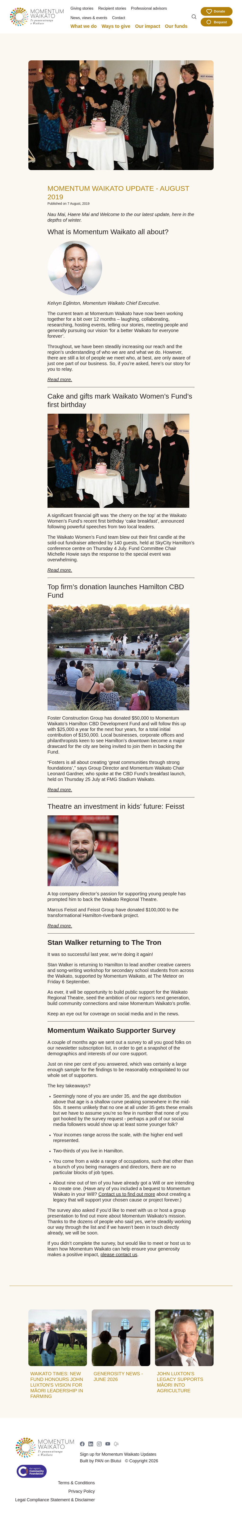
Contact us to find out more (126, 1194)
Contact (118, 18)
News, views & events (88, 18)
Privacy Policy (81, 1491)
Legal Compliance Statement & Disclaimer (55, 1499)
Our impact (147, 26)
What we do (83, 26)
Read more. (60, 379)
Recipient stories (112, 8)
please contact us (118, 1254)
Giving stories (81, 8)
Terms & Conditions (76, 1482)
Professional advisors (149, 8)
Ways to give (116, 26)
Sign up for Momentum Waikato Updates (118, 1454)
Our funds (176, 26)
